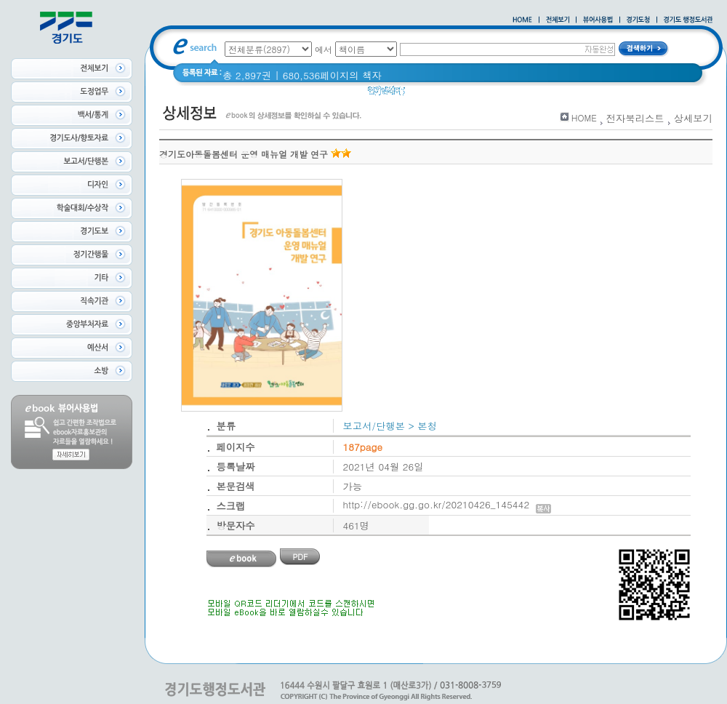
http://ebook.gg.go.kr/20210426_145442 (447, 504)
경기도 (428, 94)
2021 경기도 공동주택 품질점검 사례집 (540, 94)
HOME (584, 117)
